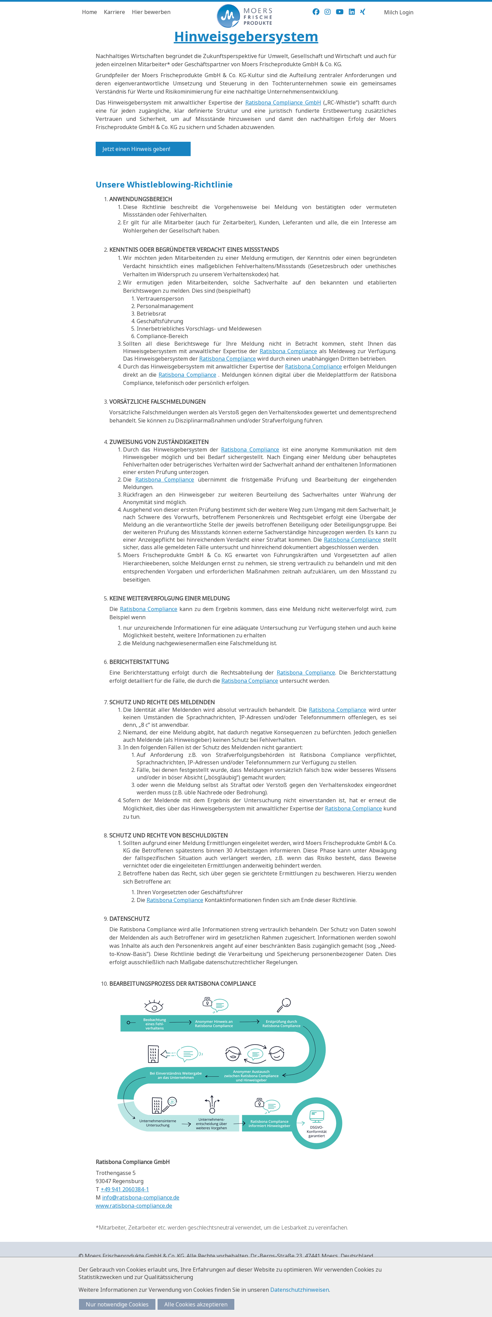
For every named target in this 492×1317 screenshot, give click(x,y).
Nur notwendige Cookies (117, 1304)
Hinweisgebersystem (246, 36)
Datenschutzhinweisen (299, 1289)
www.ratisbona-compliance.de (134, 1205)
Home (89, 12)
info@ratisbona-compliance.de (140, 1197)
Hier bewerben (151, 12)
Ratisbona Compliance (288, 351)
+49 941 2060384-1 (125, 1189)
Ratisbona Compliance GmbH (283, 102)
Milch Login (398, 12)
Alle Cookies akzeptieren (196, 1304)
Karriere (114, 12)
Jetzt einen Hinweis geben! (136, 149)
